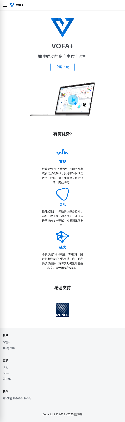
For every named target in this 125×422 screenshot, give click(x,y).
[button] (5, 5)
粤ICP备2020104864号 (17, 398)
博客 (5, 368)
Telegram (9, 348)
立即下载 (62, 67)
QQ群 (6, 342)
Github (7, 378)
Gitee (6, 373)
